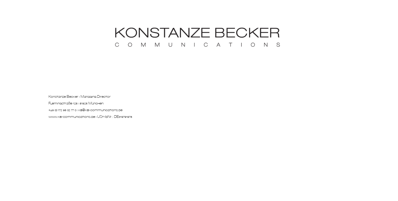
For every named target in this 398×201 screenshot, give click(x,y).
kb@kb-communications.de (100, 110)
